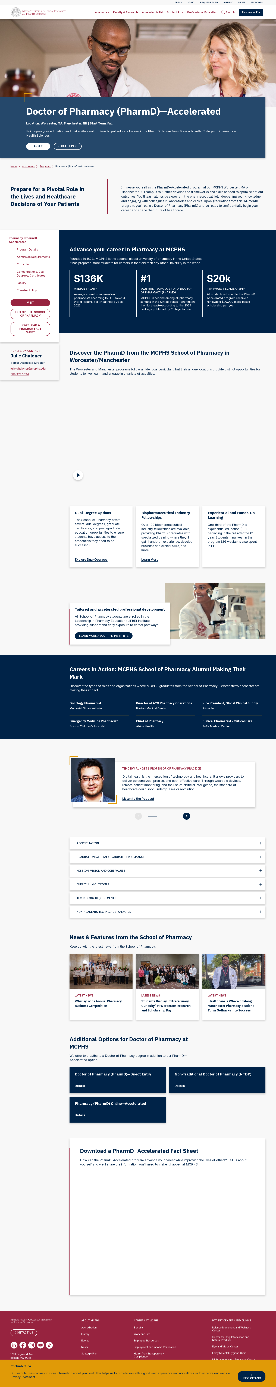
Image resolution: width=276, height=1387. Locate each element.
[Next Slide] (186, 816)
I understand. (252, 1376)
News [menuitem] (241, 2)
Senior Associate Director (28, 363)
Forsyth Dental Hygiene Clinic (229, 1352)
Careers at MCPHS (146, 1320)
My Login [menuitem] (257, 2)
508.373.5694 (20, 374)
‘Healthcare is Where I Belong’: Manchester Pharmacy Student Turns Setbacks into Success (231, 1006)
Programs (45, 166)
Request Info (67, 146)
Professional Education (202, 12)
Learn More (151, 560)
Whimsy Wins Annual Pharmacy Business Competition (98, 1003)
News (84, 1347)
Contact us (23, 1333)
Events (85, 1340)
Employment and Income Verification (155, 1347)
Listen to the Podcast (140, 798)
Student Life (175, 12)
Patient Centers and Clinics (231, 1320)
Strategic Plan (89, 1353)
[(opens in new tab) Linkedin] (14, 1345)
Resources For (251, 12)
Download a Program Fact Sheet (30, 329)
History (85, 1333)
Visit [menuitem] (191, 2)
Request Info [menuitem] (209, 2)
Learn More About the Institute (104, 636)
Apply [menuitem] (178, 2)
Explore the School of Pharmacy (30, 314)
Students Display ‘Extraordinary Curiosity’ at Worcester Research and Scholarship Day (166, 1006)
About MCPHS (90, 1320)
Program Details (27, 249)
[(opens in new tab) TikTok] (49, 1345)
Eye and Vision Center (225, 1346)
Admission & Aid (152, 12)
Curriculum (24, 264)
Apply (37, 146)
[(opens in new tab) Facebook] (22, 1345)
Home (14, 166)
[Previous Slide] (138, 816)
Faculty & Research (125, 12)
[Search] (228, 12)
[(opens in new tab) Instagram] (31, 1345)
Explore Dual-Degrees (93, 560)
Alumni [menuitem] (228, 2)
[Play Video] (78, 474)
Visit (30, 303)
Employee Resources (146, 1340)
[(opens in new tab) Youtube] (40, 1345)
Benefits (138, 1327)
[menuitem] (102, 12)
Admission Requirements (33, 257)
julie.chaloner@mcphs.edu (28, 369)
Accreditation (89, 1327)
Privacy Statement (23, 1377)
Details (82, 1086)
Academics (102, 12)
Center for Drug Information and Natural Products (230, 1338)
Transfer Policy (27, 290)
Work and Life (142, 1333)
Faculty (21, 283)
